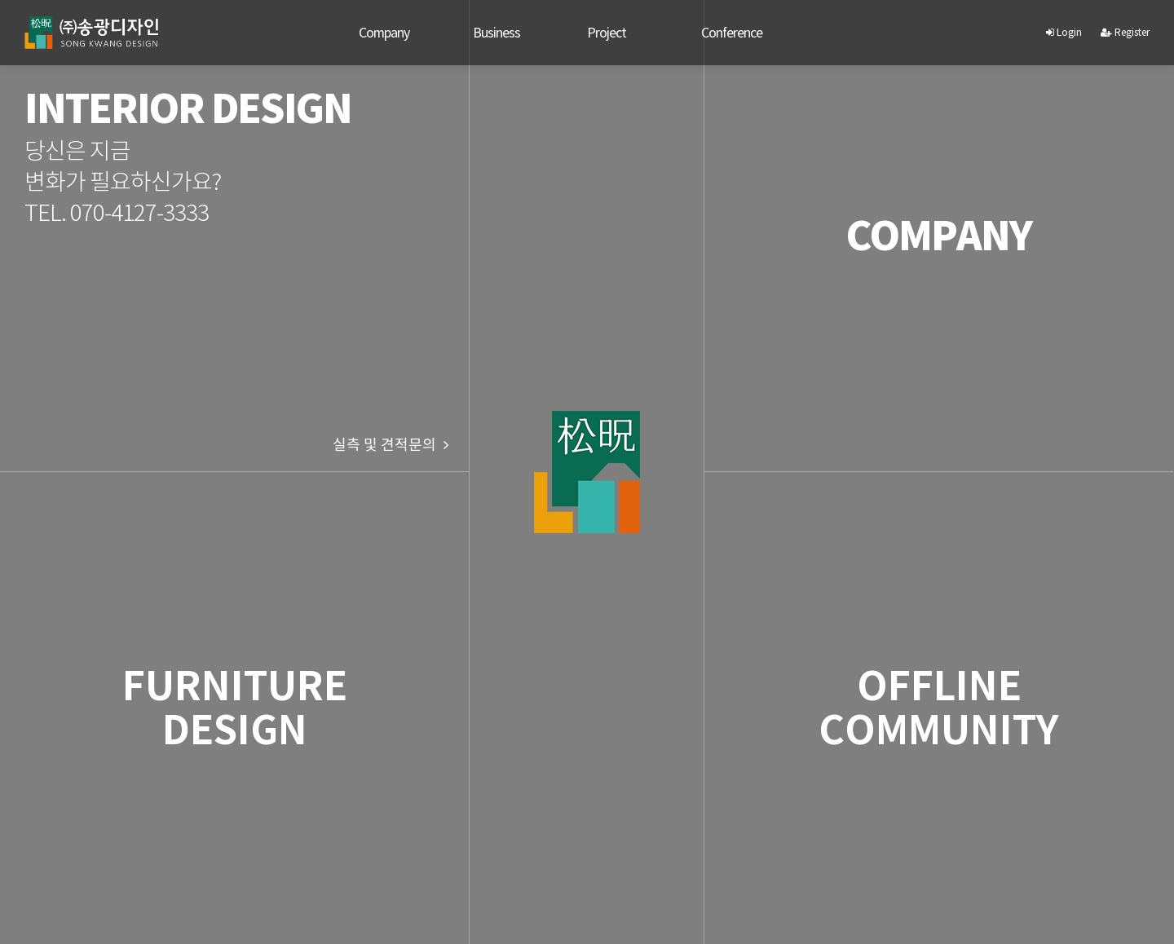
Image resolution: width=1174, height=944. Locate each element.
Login (1064, 32)
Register (1125, 32)
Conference (731, 32)
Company (384, 32)
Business (496, 32)
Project (606, 32)
